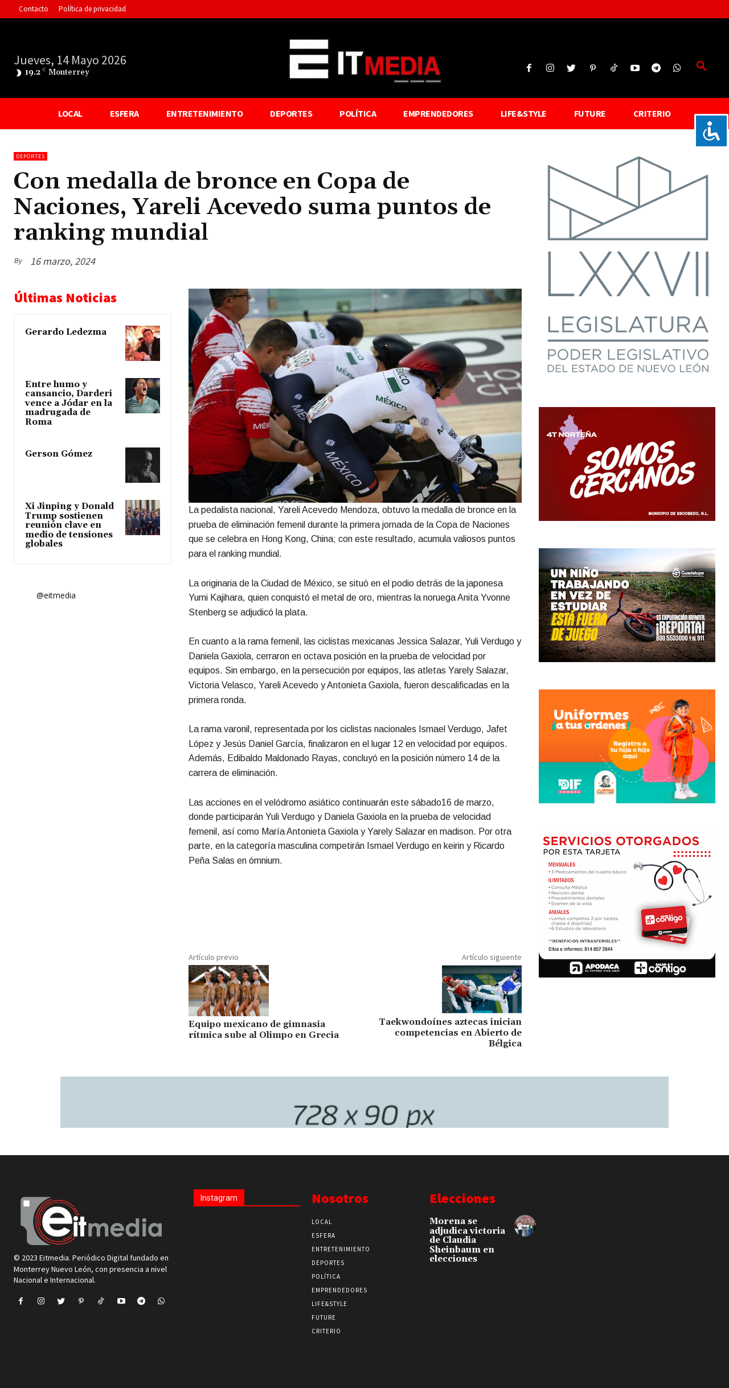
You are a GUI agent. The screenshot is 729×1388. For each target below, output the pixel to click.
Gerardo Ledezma (66, 332)
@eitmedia (56, 595)
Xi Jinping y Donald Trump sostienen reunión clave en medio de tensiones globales (69, 525)
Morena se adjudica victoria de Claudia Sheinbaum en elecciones (467, 1240)
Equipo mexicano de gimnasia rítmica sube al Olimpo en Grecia (264, 1030)
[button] (701, 66)
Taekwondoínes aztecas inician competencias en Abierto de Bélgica (450, 1032)
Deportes (30, 156)
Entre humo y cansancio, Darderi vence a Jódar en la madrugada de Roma (68, 403)
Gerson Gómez (58, 454)
